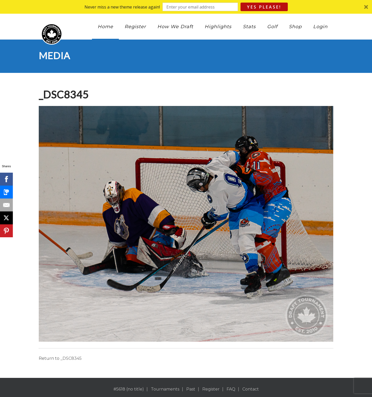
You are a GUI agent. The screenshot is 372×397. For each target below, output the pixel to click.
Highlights (218, 26)
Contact (250, 389)
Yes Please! (264, 7)
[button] (186, 7)
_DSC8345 (71, 358)
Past (190, 389)
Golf (272, 26)
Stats (249, 26)
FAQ (231, 389)
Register (135, 26)
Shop (295, 26)
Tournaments (165, 389)
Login (320, 26)
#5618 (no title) (128, 389)
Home (105, 26)
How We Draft (175, 26)
